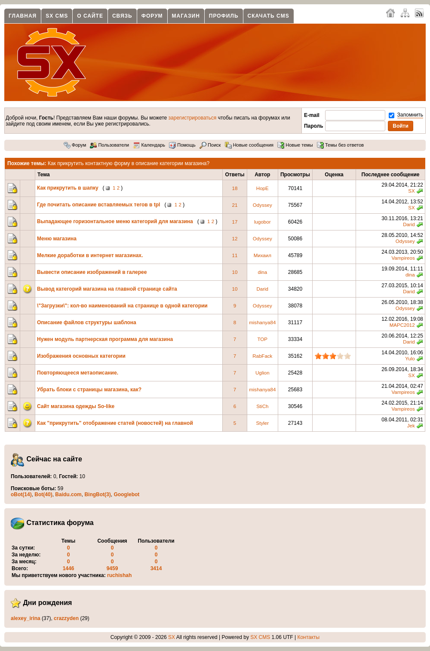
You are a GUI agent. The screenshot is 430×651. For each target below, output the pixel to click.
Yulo (410, 358)
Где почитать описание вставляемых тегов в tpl (98, 205)
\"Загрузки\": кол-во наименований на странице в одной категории (122, 306)
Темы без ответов (340, 144)
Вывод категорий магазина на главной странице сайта (107, 289)
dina (262, 272)
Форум (152, 16)
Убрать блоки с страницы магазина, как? (89, 390)
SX (411, 190)
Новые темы (295, 144)
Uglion (262, 372)
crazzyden (66, 618)
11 (235, 255)
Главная (23, 16)
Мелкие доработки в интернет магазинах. (90, 255)
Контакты (308, 637)
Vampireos (403, 258)
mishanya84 (262, 322)
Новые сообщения (249, 144)
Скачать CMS (268, 16)
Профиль (224, 16)
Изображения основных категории (82, 356)
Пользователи (109, 144)
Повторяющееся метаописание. (77, 373)
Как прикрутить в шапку (67, 188)
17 (235, 221)
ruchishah (119, 575)
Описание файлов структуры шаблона (86, 322)
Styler (262, 423)
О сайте (90, 16)
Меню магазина (57, 239)
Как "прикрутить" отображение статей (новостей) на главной (115, 423)
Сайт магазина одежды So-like (75, 406)
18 (235, 188)
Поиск (210, 144)
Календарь (149, 144)
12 (235, 238)
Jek (411, 425)
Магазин (186, 16)
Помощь (182, 144)
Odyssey (262, 205)
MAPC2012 (402, 325)
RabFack (262, 356)
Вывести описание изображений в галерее (92, 272)
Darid (409, 224)
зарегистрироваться (193, 118)
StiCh (262, 406)
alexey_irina (25, 618)
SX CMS (57, 16)
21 (235, 205)
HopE (262, 188)
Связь (122, 16)
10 (235, 272)
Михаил (262, 255)
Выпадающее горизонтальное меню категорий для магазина (115, 221)
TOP (262, 339)
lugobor (262, 221)
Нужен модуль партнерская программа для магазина (105, 339)
